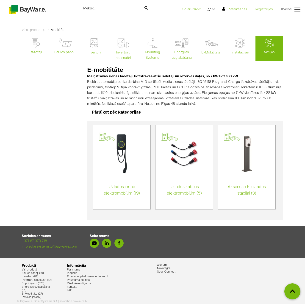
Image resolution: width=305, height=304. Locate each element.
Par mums (73, 269)
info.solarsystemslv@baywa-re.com (49, 246)
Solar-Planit (191, 9)
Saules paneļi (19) (33, 273)
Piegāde (72, 273)
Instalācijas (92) (31, 297)
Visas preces (31, 30)
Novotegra (163, 268)
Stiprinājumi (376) (33, 283)
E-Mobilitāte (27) (32, 294)
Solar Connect (166, 272)
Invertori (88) (30, 276)
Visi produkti (30, 269)
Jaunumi (162, 265)
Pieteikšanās (234, 9)
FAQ (69, 290)
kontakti (72, 287)
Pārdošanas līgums (79, 283)
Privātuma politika (78, 280)
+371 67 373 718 (34, 241)
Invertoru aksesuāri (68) (37, 280)
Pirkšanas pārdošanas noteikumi (87, 276)
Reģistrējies (264, 9)
